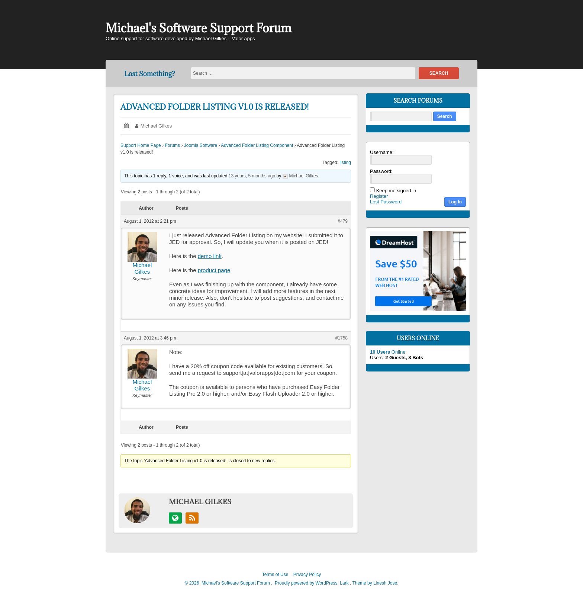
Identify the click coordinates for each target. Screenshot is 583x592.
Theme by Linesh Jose (375, 583)
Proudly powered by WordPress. (307, 583)
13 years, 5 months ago (252, 175)
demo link (210, 256)
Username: (382, 152)
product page (214, 270)
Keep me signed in (396, 190)
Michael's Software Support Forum (199, 28)
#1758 (341, 338)
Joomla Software (200, 145)
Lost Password (386, 202)
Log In (455, 202)
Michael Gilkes (156, 126)
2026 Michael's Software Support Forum (228, 583)
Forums (172, 145)
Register (379, 196)
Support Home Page (140, 145)
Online (387, 352)
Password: (381, 171)
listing (345, 162)
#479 (343, 221)
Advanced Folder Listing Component (257, 145)
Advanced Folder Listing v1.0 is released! (214, 107)
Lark (345, 583)
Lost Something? (149, 74)
